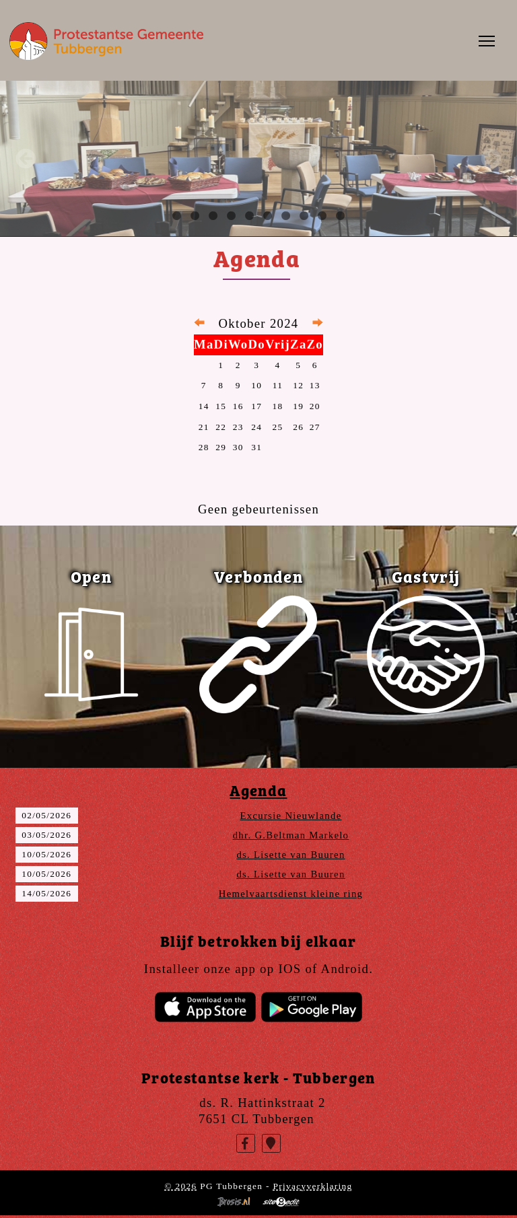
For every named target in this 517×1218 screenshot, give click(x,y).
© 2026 (180, 1186)
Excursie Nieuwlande (290, 815)
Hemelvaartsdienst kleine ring (291, 893)
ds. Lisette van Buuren (290, 854)
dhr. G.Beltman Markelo (291, 835)
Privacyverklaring (312, 1186)
